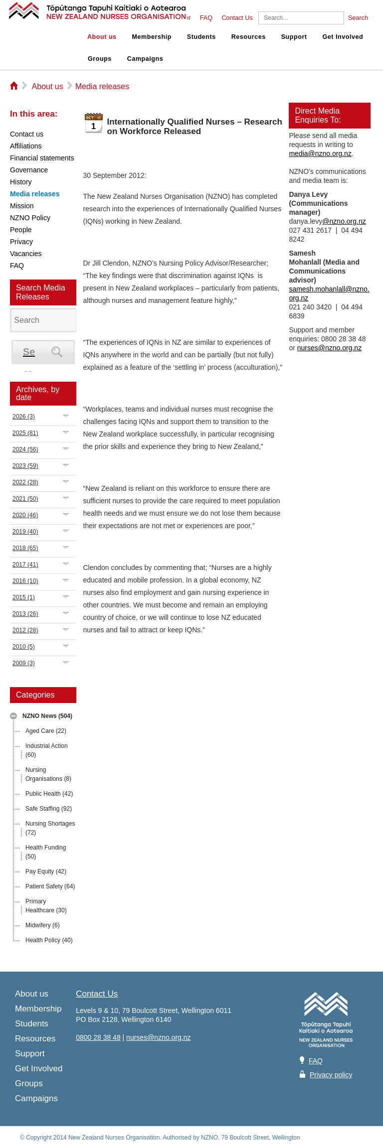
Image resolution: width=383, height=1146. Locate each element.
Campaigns (145, 58)
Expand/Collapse (66, 416)
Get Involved (343, 36)
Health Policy (49, 940)
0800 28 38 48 (98, 1037)
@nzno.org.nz (344, 221)
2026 (23, 416)
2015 (23, 597)
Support (294, 36)
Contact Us (236, 17)
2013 (25, 613)
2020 (25, 515)
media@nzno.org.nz (320, 153)
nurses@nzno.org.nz (329, 348)
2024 (25, 449)
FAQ (206, 17)
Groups (100, 58)
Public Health (49, 793)
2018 (25, 548)
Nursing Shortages (50, 828)
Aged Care (45, 730)
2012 (25, 630)
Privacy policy (331, 1075)
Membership (152, 36)
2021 (25, 498)
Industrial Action (46, 750)
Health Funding (45, 852)
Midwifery (42, 925)
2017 (25, 564)
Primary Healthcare (46, 906)
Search (358, 17)
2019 (25, 531)
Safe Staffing (48, 808)
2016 (25, 580)
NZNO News (47, 716)
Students (201, 36)
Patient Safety (50, 886)
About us (102, 36)
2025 (25, 433)
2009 (23, 663)
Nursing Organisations (48, 774)
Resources (248, 36)
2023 (25, 465)
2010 (23, 646)
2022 (25, 482)
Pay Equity (45, 871)
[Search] (301, 17)
